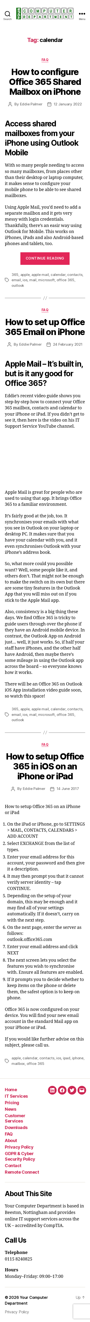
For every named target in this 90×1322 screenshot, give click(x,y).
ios (25, 280)
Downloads (16, 1127)
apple (25, 274)
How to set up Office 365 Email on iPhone (45, 327)
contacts (74, 274)
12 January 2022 (68, 104)
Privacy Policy (19, 1147)
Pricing (12, 1102)
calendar (58, 274)
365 (15, 274)
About (11, 1140)
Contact (13, 1165)
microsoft (46, 280)
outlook (18, 285)
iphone (77, 1058)
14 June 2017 (68, 788)
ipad (66, 1058)
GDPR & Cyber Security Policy (20, 1156)
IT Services (16, 1096)
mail (32, 280)
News (10, 1109)
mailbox (18, 1063)
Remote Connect (22, 1172)
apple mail (40, 274)
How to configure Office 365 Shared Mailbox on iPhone (45, 82)
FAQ (45, 60)
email (16, 280)
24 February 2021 (68, 344)
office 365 (65, 280)
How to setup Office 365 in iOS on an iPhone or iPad (45, 766)
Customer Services (15, 1118)
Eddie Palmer (31, 104)
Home (11, 1089)
